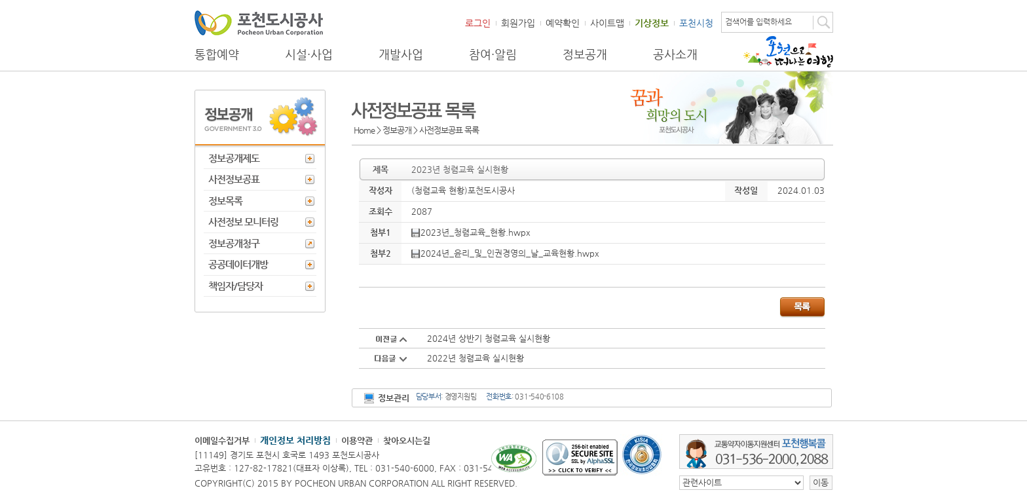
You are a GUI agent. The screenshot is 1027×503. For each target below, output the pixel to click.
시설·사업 (309, 54)
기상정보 (652, 23)
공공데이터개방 (238, 264)
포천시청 (696, 23)
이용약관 (357, 440)
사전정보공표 (233, 179)
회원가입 (518, 23)
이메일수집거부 (222, 440)
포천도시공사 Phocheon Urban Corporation (259, 22)
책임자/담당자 (235, 285)
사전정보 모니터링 (243, 221)
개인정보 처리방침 (295, 440)
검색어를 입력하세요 (758, 21)
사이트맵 (607, 23)
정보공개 (585, 54)
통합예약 (217, 54)
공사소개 (675, 54)
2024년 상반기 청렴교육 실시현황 (488, 338)
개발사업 (401, 54)
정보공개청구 (233, 243)
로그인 (478, 23)
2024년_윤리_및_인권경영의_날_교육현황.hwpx (505, 253)
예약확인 (563, 23)
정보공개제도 (233, 158)
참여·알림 (493, 54)
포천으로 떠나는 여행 (788, 51)
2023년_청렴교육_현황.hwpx (471, 232)
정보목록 (225, 200)
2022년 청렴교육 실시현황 (475, 358)
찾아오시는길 (406, 440)
